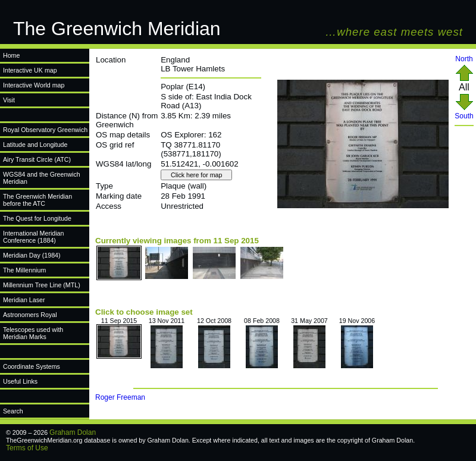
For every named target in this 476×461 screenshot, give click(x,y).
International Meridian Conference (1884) (33, 237)
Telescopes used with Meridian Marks (33, 333)
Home (11, 55)
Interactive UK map (30, 70)
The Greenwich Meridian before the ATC (37, 200)
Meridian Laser (24, 299)
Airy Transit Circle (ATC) (37, 159)
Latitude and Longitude (35, 144)
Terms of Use (27, 448)
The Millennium (24, 270)
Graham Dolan (72, 432)
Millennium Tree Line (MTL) (41, 284)
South (464, 112)
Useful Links (20, 381)
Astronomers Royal (30, 314)
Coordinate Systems (31, 366)
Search (13, 411)
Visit (9, 100)
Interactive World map (33, 85)
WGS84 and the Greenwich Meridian (41, 178)
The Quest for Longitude (37, 218)
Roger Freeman (120, 397)
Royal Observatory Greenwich (45, 129)
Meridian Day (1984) (32, 255)
